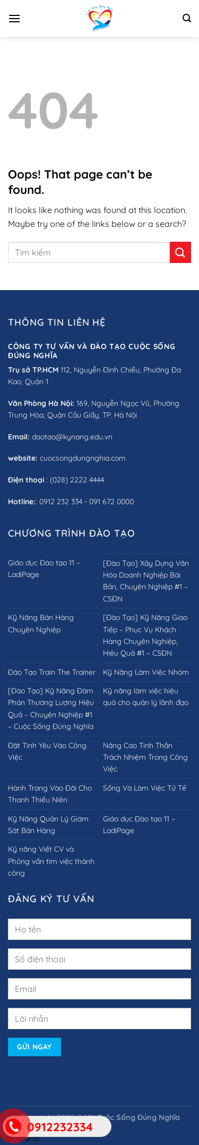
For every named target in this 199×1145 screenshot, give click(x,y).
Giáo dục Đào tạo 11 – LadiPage (44, 568)
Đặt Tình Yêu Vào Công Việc (47, 751)
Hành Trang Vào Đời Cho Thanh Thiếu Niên (50, 793)
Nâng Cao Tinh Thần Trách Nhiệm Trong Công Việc (145, 757)
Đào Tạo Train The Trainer (52, 672)
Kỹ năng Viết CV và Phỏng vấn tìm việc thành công (51, 861)
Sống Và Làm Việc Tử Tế (144, 788)
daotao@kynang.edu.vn (72, 437)
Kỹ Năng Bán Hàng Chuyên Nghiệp (41, 623)
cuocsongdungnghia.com (83, 458)
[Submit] (180, 252)
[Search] (187, 18)
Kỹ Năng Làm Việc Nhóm (146, 672)
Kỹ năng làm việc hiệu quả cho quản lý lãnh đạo (145, 696)
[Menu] (14, 18)
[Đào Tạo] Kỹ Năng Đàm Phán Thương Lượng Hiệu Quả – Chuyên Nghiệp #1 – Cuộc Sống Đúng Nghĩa (51, 708)
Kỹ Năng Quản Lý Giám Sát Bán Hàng (48, 824)
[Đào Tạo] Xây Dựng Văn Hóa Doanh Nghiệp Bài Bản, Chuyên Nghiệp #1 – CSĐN (146, 581)
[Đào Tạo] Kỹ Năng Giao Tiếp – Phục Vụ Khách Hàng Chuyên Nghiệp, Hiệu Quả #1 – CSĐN (145, 635)
